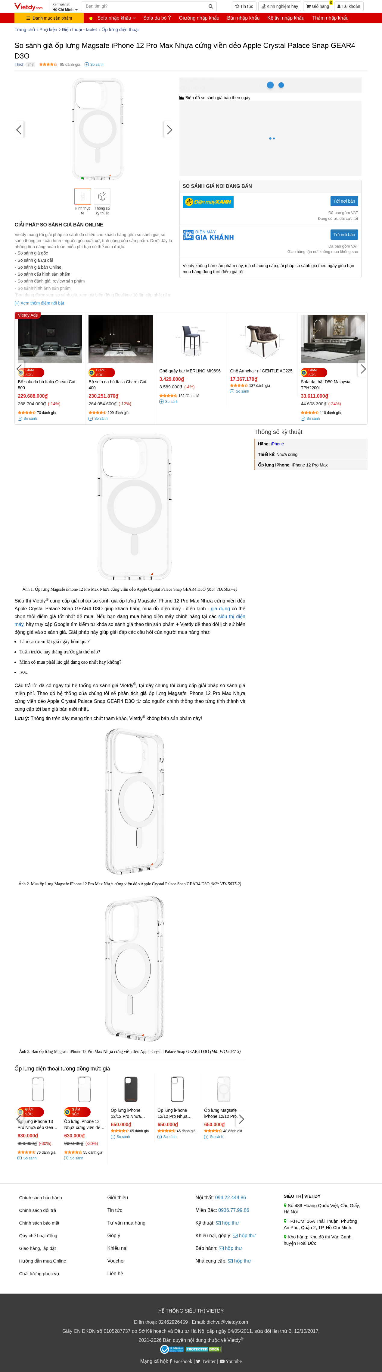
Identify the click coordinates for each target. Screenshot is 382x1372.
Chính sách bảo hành (40, 1197)
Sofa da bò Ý (157, 18)
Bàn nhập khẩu (243, 18)
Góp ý (113, 1235)
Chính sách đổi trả (37, 1210)
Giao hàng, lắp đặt (37, 1248)
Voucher (116, 1260)
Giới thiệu (117, 1197)
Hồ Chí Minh (206, 80)
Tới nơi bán (344, 201)
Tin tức (244, 6)
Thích (19, 64)
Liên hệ (115, 1273)
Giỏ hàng (319, 5)
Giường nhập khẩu (199, 18)
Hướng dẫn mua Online (42, 1260)
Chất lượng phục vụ (39, 1273)
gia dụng (220, 608)
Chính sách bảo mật (39, 1222)
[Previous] (18, 129)
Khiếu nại (117, 1248)
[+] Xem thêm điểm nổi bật (39, 303)
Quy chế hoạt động (38, 1235)
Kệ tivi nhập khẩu (285, 18)
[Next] (168, 129)
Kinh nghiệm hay (280, 6)
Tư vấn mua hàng (126, 1222)
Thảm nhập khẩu (330, 18)
